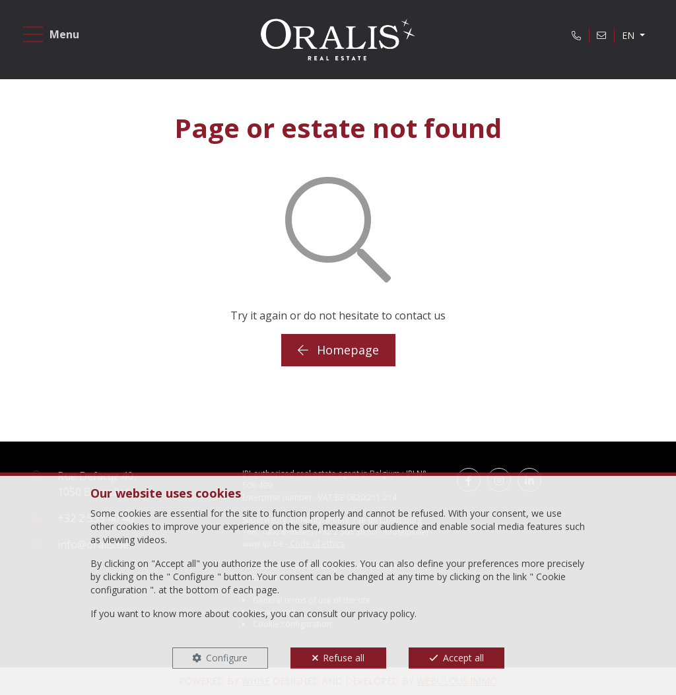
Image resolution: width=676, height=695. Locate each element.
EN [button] (629, 35)
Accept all (463, 657)
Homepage (338, 350)
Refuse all (343, 657)
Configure (227, 657)
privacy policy (386, 613)
